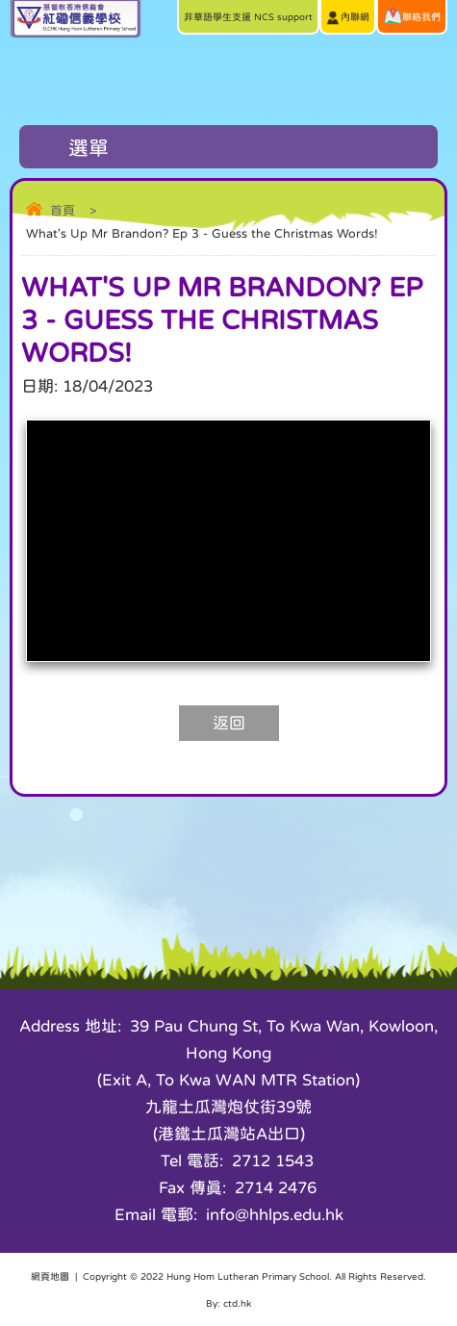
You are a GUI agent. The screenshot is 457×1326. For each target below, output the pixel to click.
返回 (229, 723)
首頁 (62, 210)
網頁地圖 (50, 1276)
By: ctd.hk (228, 1303)
